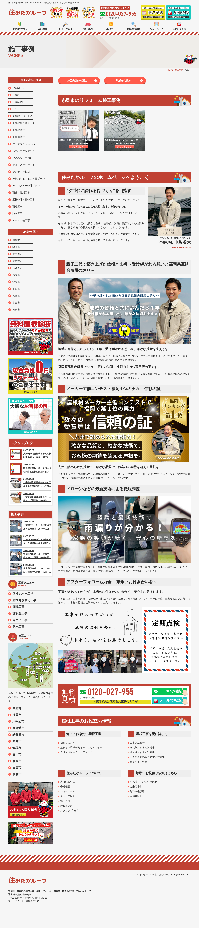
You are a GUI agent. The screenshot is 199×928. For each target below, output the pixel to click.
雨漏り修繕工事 (21, 192)
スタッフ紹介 (65, 26)
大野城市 (17, 261)
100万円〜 (18, 88)
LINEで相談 (167, 691)
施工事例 (88, 26)
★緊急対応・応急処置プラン (28, 178)
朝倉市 (16, 309)
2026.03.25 (30, 454)
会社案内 (42, 26)
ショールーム (157, 26)
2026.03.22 (30, 469)
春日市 (16, 288)
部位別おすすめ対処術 (142, 752)
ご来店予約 (136, 786)
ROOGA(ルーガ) (21, 157)
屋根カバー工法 (22, 593)
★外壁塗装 (18, 136)
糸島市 (16, 274)
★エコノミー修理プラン (26, 185)
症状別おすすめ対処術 (142, 747)
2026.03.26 (30, 555)
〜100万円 (18, 95)
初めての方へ (20, 26)
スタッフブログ (69, 810)
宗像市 (16, 295)
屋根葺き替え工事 (24, 600)
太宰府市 (17, 254)
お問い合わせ (179, 26)
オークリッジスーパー (24, 143)
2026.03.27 (30, 540)
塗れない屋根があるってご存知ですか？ (82, 747)
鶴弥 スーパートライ (24, 164)
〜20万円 (17, 102)
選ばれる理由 (67, 781)
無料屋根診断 (134, 26)
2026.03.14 (30, 483)
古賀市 (16, 302)
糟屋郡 (16, 240)
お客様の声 (66, 805)
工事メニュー (111, 26)
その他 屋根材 (21, 171)
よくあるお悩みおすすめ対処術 (147, 757)
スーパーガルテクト (23, 150)
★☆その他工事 (21, 220)
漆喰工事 (18, 606)
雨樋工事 (17, 206)
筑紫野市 (17, 268)
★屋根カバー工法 (22, 116)
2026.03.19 (30, 569)
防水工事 (17, 213)
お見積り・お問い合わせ (143, 781)
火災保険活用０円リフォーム (76, 752)
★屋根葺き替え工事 (23, 122)
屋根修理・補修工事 (23, 199)
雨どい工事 (19, 620)
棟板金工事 (19, 613)
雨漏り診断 (136, 796)
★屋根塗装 (18, 129)
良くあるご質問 (138, 761)
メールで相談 (167, 700)
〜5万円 (16, 109)
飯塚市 (16, 281)
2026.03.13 (30, 498)
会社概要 (65, 786)
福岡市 (16, 247)
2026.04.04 (30, 526)
